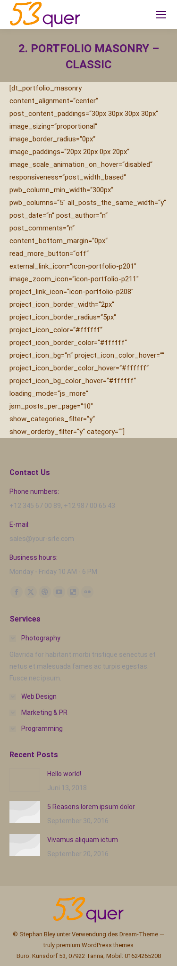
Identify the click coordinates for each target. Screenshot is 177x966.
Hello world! (64, 774)
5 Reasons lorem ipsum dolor (91, 806)
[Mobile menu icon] (161, 14)
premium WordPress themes (95, 945)
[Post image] (24, 780)
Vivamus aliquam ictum (82, 839)
